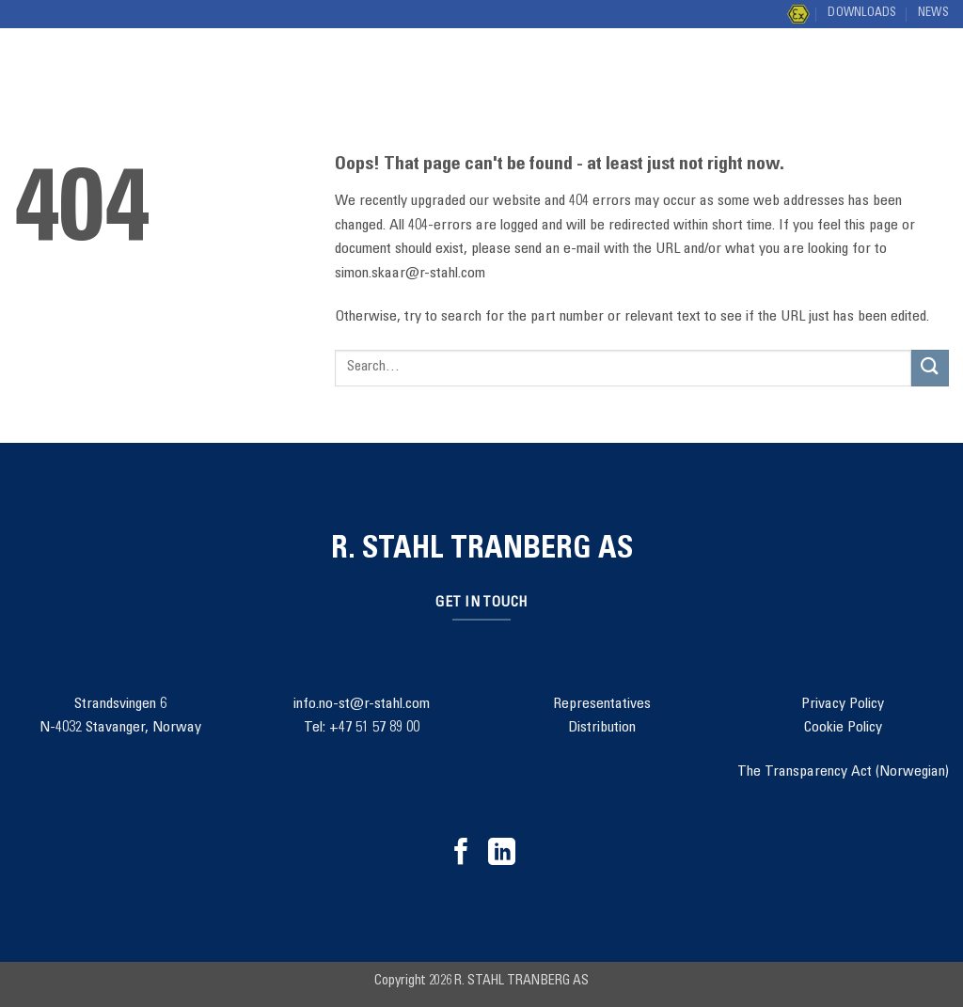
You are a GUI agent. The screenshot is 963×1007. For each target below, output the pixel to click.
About (582, 58)
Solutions (277, 58)
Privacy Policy (842, 704)
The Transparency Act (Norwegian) (843, 771)
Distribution (295, 94)
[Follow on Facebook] (461, 854)
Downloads (862, 14)
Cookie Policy (843, 727)
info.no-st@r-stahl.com (361, 704)
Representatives (602, 704)
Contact (673, 58)
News (933, 14)
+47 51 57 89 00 (374, 727)
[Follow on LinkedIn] (501, 854)
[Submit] (929, 75)
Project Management (438, 58)
